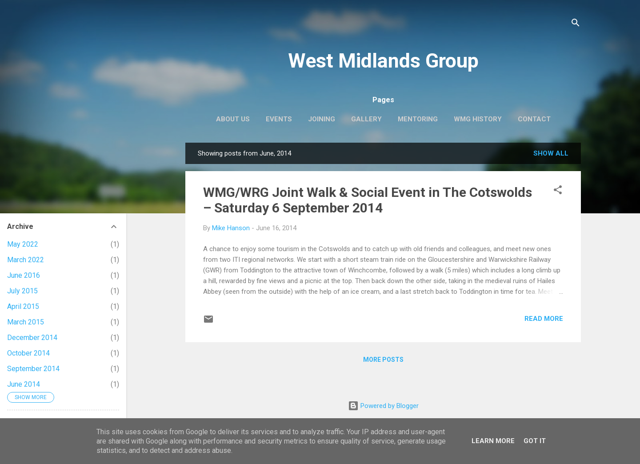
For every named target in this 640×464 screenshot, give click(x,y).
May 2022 (22, 244)
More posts (383, 359)
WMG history (478, 119)
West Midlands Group (383, 60)
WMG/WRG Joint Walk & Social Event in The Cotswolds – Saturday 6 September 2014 (367, 200)
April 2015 (23, 306)
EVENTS (279, 119)
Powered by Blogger (383, 406)
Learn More (493, 441)
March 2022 (25, 260)
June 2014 (23, 384)
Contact (534, 119)
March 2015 (25, 322)
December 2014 (32, 337)
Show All (550, 153)
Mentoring (418, 119)
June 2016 (23, 275)
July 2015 (22, 291)
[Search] (575, 24)
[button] (557, 191)
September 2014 (33, 368)
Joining (321, 119)
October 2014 (28, 353)
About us (233, 119)
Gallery (366, 119)
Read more (543, 319)
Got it (535, 441)
